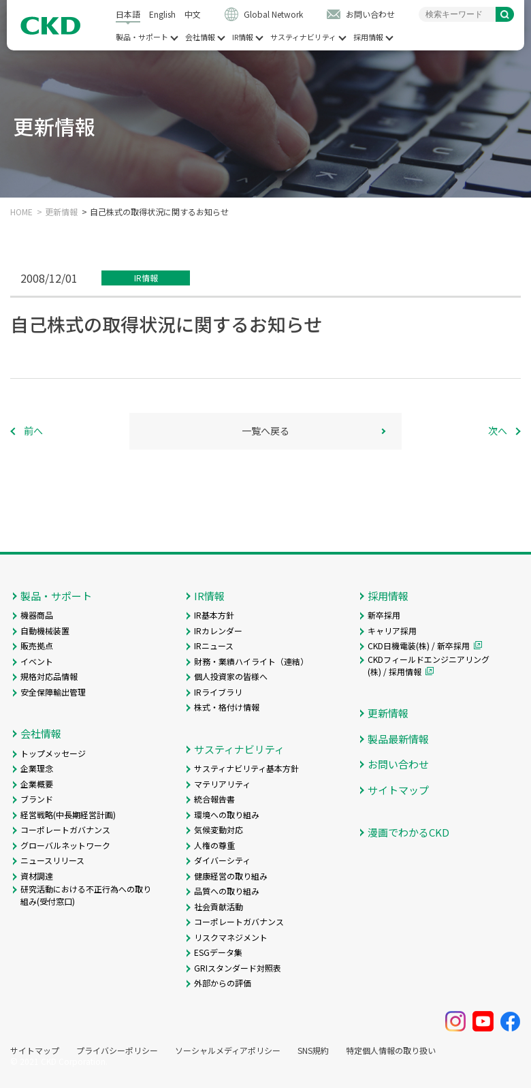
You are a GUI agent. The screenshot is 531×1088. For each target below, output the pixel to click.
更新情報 (61, 212)
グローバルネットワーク (65, 845)
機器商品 (36, 615)
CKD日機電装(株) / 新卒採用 (419, 645)
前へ (33, 430)
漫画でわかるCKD (408, 832)
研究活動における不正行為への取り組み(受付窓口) (85, 895)
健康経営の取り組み (231, 876)
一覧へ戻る (265, 430)
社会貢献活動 (218, 906)
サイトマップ (398, 790)
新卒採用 (384, 615)
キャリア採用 (392, 630)
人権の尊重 (214, 845)
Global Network (273, 14)
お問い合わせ (370, 14)
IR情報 (242, 37)
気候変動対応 (218, 829)
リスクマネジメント (231, 937)
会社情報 (200, 37)
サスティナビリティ (303, 37)
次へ (497, 430)
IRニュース (214, 645)
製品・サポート (142, 37)
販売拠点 (36, 645)
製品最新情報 (398, 739)
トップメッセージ (53, 753)
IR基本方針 (214, 615)
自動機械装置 (44, 630)
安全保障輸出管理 (53, 692)
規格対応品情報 (49, 676)
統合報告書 (214, 799)
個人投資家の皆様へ (231, 676)
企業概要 (36, 784)
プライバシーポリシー (117, 1050)
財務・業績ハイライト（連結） (251, 661)
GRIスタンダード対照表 (237, 968)
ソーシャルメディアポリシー (227, 1050)
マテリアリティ (222, 784)
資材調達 (36, 876)
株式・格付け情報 (226, 707)
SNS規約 (313, 1050)
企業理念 (36, 768)
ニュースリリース (52, 860)
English (162, 14)
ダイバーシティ (222, 860)
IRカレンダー (218, 630)
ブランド (36, 799)
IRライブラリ (218, 692)
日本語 (128, 14)
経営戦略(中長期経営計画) (68, 814)
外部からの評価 (222, 983)
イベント (36, 661)
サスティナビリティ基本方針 (246, 768)
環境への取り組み (226, 814)
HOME (21, 212)
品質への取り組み (226, 891)
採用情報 (368, 37)
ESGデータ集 (218, 952)
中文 (192, 14)
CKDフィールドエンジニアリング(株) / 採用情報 (428, 665)
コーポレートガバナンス (65, 829)
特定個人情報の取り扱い (391, 1050)
